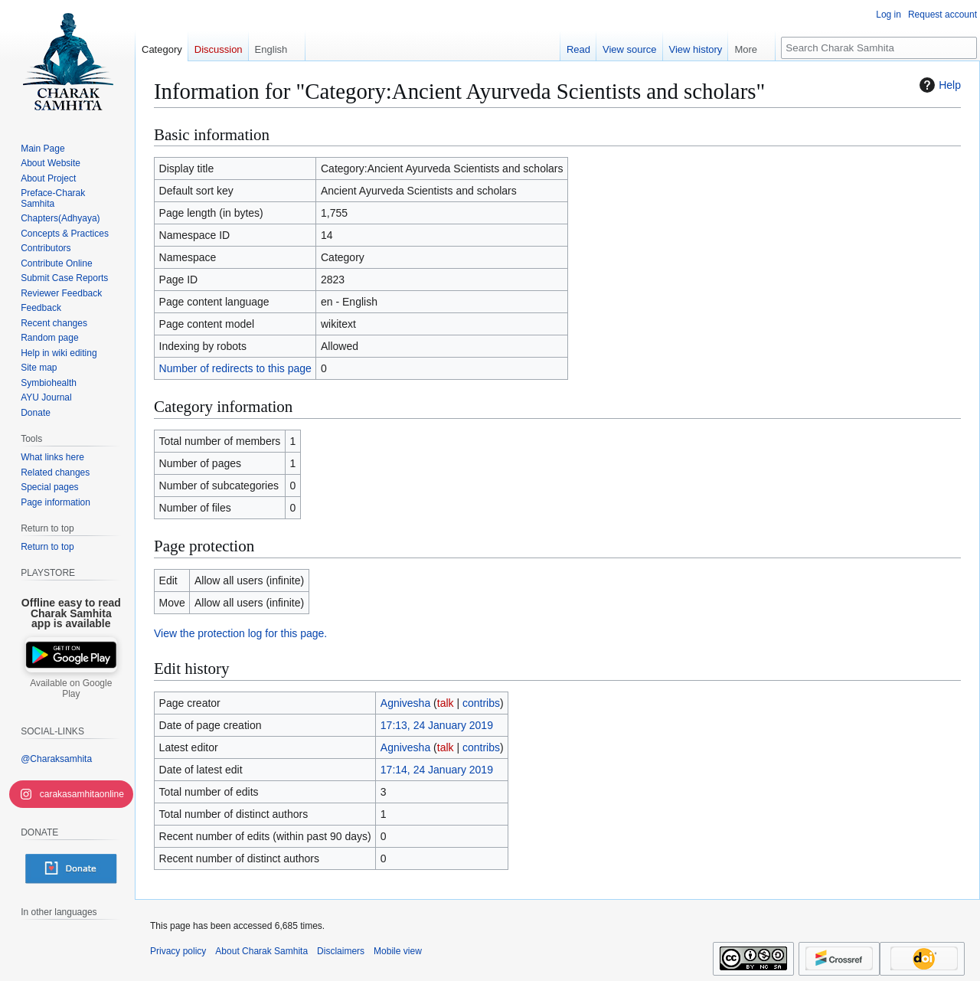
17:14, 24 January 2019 (437, 770)
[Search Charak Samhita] (879, 48)
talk (445, 703)
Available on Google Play (71, 688)
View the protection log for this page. (240, 633)
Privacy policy (178, 951)
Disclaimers (340, 951)
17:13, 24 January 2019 (437, 725)
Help (938, 85)
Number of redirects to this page (235, 368)
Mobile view (398, 951)
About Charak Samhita (261, 951)
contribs (481, 703)
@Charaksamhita (56, 759)
